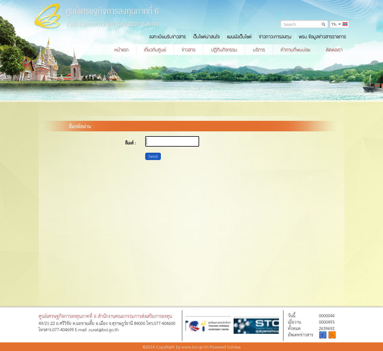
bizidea (234, 346)
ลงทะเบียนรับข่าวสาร (167, 36)
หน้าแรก (121, 49)
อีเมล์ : (130, 142)
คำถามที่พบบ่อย (295, 49)
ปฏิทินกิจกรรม (224, 49)
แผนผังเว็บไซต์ (239, 36)
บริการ (259, 49)
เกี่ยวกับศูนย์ (155, 49)
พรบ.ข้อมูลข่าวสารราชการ (322, 36)
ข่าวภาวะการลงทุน (275, 36)
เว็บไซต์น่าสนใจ (206, 36)
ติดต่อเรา (334, 49)
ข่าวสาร (188, 49)
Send (153, 156)
